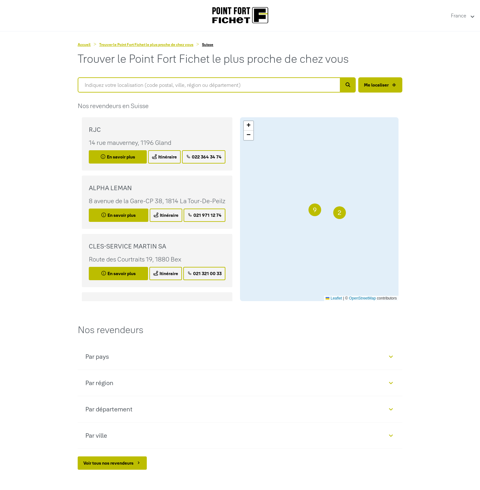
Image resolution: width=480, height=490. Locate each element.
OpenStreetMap (362, 298)
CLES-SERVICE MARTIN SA (127, 246)
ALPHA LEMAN (110, 188)
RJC (95, 129)
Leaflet (334, 298)
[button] (339, 212)
